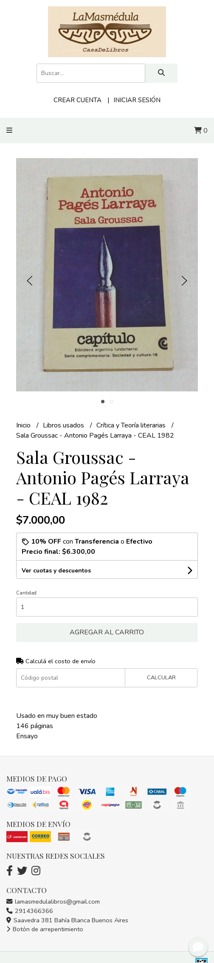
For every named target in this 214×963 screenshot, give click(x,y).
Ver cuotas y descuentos (56, 571)
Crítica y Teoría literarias (131, 425)
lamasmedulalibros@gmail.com (53, 901)
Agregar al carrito (107, 632)
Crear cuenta (77, 100)
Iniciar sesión (136, 100)
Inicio (24, 425)
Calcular (161, 677)
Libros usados (64, 425)
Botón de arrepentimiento (44, 929)
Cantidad (26, 593)
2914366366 (29, 911)
